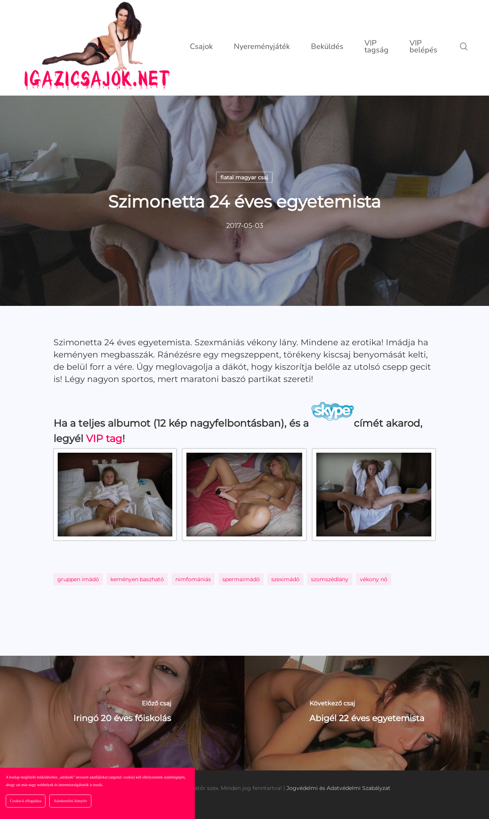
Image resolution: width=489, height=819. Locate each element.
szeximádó (285, 579)
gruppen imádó (78, 579)
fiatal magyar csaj (244, 177)
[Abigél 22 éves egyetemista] (366, 713)
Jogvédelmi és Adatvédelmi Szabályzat (338, 788)
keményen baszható (137, 579)
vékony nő (373, 579)
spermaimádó (241, 579)
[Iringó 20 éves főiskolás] (122, 713)
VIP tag (104, 438)
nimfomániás (193, 579)
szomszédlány (329, 579)
